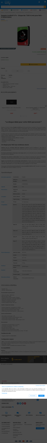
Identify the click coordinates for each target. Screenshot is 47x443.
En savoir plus (4, 393)
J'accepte (41, 395)
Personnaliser (32, 395)
